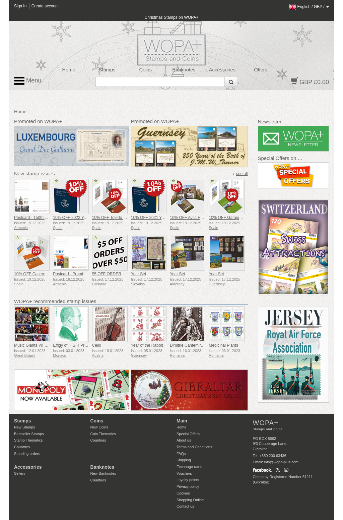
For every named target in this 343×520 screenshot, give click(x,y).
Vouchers (184, 473)
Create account (45, 6)
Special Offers (188, 434)
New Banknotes (103, 473)
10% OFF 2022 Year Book (76, 217)
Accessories (222, 69)
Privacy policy (188, 486)
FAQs (181, 454)
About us (184, 440)
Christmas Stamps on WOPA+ (172, 17)
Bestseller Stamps (29, 434)
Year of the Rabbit (147, 345)
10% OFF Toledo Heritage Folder (121, 217)
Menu (28, 81)
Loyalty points (188, 480)
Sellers (19, 473)
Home (68, 69)
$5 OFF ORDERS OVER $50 (118, 274)
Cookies (183, 493)
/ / (309, 6)
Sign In (20, 6)
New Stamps (24, 427)
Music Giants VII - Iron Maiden (41, 345)
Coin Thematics (103, 434)
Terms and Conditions (194, 447)
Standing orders (27, 454)
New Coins (99, 427)
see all (242, 173)
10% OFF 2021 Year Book (154, 217)
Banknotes (183, 69)
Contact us (185, 506)
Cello (96, 345)
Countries (22, 447)
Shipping (184, 460)
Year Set (138, 274)
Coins (145, 69)
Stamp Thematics (28, 440)
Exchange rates (189, 467)
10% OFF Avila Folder (189, 217)
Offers (260, 69)
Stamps (107, 69)
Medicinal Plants (223, 345)
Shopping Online (190, 500)
